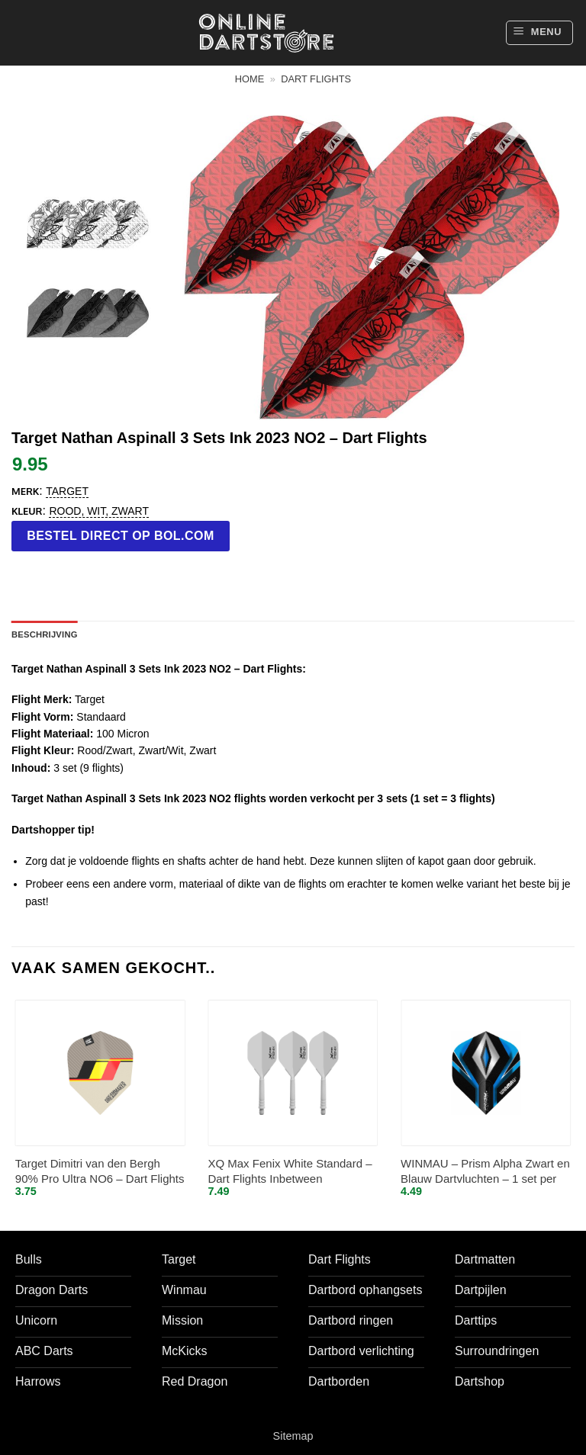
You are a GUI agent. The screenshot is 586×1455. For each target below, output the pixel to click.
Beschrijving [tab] (44, 634)
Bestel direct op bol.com (120, 535)
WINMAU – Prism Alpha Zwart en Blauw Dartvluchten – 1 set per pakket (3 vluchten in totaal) (485, 1172)
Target (67, 491)
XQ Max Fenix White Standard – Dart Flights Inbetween (290, 1171)
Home (249, 79)
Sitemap (293, 1436)
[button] (539, 33)
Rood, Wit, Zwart (99, 511)
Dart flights (316, 79)
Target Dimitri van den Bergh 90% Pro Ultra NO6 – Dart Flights (100, 1171)
